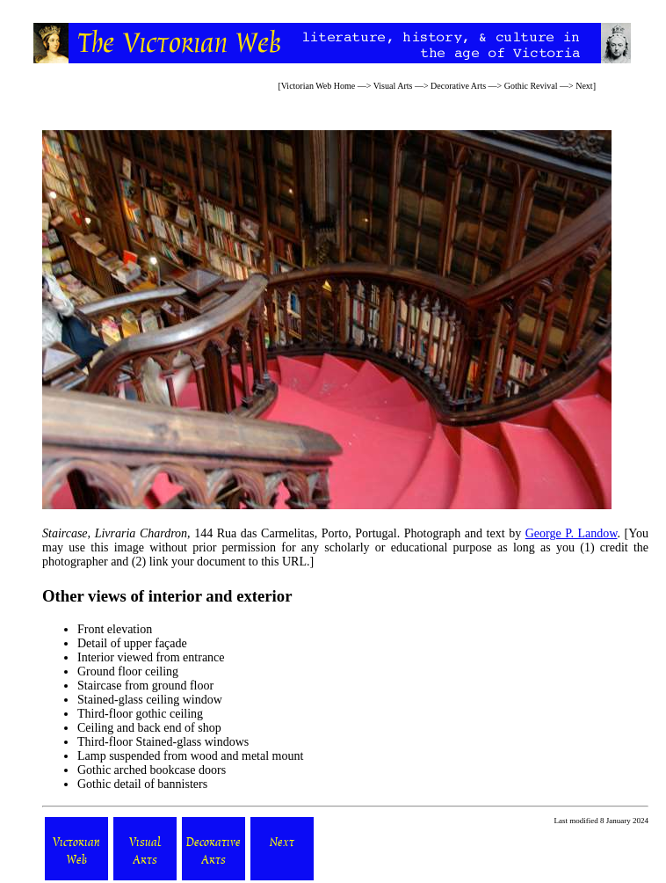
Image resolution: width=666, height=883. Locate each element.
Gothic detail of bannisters (142, 784)
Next (584, 86)
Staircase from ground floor (145, 685)
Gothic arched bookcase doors (151, 770)
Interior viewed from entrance (151, 657)
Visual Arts (393, 86)
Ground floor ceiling (127, 671)
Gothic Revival (531, 86)
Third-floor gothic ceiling (140, 713)
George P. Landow (571, 533)
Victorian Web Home (318, 86)
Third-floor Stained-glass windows (163, 741)
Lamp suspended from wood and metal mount (190, 756)
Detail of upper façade (132, 643)
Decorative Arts (458, 86)
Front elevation (114, 629)
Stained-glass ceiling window (149, 699)
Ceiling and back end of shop (149, 727)
